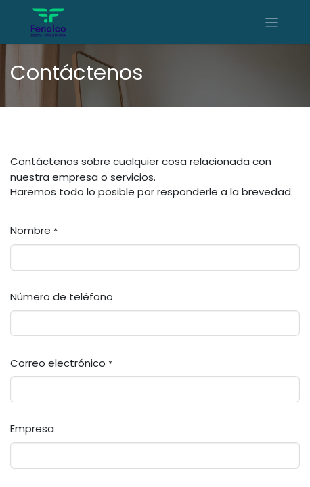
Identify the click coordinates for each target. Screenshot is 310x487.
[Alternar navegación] (272, 22)
